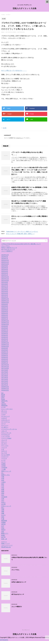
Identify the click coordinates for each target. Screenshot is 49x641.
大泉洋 (3, 482)
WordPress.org (6, 547)
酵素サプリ (4, 533)
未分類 (4, 128)
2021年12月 (5, 277)
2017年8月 (4, 372)
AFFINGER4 (4, 640)
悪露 (2, 489)
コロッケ (4, 431)
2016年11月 (5, 388)
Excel (3, 399)
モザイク (4, 451)
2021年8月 (4, 284)
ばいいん (4, 411)
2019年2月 (4, 339)
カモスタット (5, 420)
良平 (2, 526)
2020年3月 (4, 315)
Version (3, 404)
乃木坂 (3, 465)
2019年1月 (4, 341)
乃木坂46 (4, 467)
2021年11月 (5, 278)
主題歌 (3, 464)
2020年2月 (4, 317)
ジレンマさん (5, 246)
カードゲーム (5, 422)
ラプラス (4, 458)
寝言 (2, 484)
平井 (2, 486)
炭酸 (2, 513)
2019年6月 (4, 331)
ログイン (20, 138)
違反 (2, 531)
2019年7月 (4, 330)
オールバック (5, 416)
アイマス (4, 412)
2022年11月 (5, 262)
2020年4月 (4, 313)
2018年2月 (4, 361)
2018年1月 (4, 363)
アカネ (3, 414)
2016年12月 (5, 386)
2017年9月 (4, 370)
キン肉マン (4, 427)
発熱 (2, 517)
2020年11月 (5, 300)
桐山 (2, 508)
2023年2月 (4, 256)
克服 (2, 476)
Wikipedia (4, 405)
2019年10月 (5, 324)
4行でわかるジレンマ (8, 249)
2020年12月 (5, 299)
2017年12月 (5, 364)
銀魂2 (3, 535)
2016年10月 (5, 390)
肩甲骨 (3, 524)
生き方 (3, 515)
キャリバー (4, 425)
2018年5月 (4, 355)
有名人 (3, 502)
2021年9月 (4, 282)
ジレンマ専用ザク (7, 251)
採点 (2, 495)
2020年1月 (4, 319)
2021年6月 (4, 288)
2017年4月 (4, 379)
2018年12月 (5, 342)
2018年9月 (4, 348)
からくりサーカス (7, 409)
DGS (2, 397)
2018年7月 (4, 352)
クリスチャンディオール (9, 429)
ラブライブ (4, 456)
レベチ (3, 460)
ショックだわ (5, 436)
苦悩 (2, 528)
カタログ (4, 418)
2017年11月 (5, 366)
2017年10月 (5, 368)
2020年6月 (4, 310)
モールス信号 (5, 454)
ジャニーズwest (6, 438)
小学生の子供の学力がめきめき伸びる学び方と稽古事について (21, 244)
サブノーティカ (6, 433)
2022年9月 (4, 266)
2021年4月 (4, 291)
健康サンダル (5, 475)
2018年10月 (5, 346)
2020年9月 (4, 304)
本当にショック (6, 506)
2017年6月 (4, 375)
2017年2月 (4, 383)
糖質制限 (4, 520)
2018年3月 (4, 359)
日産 (2, 498)
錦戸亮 (3, 537)
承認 (2, 493)
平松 (2, 487)
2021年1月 (4, 297)
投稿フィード (5, 543)
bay (2, 393)
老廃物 (3, 522)
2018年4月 (4, 357)
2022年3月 (4, 271)
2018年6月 (4, 353)
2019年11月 (5, 322)
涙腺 (2, 509)
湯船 (2, 511)
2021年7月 (4, 286)
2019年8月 (4, 328)
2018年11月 (5, 344)
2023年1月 (4, 258)
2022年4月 (4, 269)
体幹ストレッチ (6, 471)
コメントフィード (7, 545)
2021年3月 (4, 293)
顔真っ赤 (4, 539)
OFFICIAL (4, 401)
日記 (2, 500)
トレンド (4, 447)
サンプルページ (26, 630)
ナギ (2, 449)
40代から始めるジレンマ (9, 247)
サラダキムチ (5, 434)
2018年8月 (4, 350)
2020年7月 (4, 308)
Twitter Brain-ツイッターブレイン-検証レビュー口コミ (22, 231)
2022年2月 (4, 273)
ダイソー (4, 442)
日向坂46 (4, 497)
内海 (2, 478)
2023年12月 (5, 255)
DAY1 (3, 396)
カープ (3, 423)
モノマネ (4, 453)
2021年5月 (4, 289)
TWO (3, 402)
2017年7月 (4, 374)
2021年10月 (5, 280)
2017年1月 (4, 385)
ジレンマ (4, 440)
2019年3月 (4, 337)
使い (2, 473)
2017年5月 (4, 377)
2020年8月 (4, 306)
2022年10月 (5, 264)
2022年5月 (4, 267)
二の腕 (3, 469)
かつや (3, 407)
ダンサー (4, 444)
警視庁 (3, 530)
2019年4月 (4, 335)
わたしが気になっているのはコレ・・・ (14, 70)
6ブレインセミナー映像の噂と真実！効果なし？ (20, 233)
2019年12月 (5, 321)
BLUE (3, 394)
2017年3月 (4, 381)
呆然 (2, 480)
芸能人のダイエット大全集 (24, 9)
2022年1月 (4, 275)
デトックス (4, 445)
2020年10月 (5, 302)
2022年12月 (5, 260)
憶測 (2, 491)
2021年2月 (4, 295)
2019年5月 (4, 333)
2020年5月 (4, 311)
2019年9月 (4, 326)
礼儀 (2, 519)
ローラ (3, 462)
